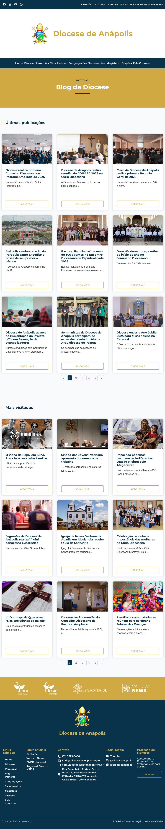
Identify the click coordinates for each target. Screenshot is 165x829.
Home (19, 63)
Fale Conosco (141, 63)
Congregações (78, 63)
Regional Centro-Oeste (37, 767)
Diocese (29, 63)
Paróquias (42, 63)
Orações (126, 63)
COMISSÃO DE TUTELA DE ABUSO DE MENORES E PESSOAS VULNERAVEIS (121, 4)
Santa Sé (32, 754)
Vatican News (35, 758)
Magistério (113, 63)
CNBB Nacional (36, 762)
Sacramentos (96, 63)
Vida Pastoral (58, 63)
